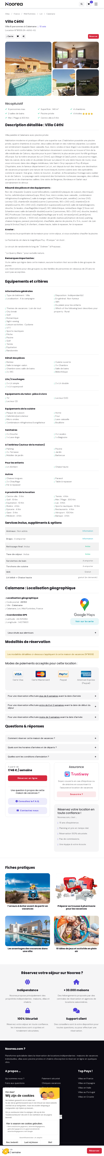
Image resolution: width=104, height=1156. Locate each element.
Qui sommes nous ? (14, 1078)
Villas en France (85, 1078)
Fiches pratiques (13, 1096)
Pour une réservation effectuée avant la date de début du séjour (49, 706)
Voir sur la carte (84, 621)
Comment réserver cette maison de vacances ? (31, 738)
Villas (7, 14)
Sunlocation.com (13, 1101)
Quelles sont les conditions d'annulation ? (28, 756)
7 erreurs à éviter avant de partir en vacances (27, 907)
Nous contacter (50, 1096)
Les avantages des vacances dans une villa (28, 950)
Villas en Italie (84, 1087)
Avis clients (10, 1087)
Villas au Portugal (86, 1092)
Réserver (93, 36)
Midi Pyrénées (29, 14)
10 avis (42, 26)
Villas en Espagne (86, 1083)
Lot (41, 14)
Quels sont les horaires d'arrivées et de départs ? (32, 747)
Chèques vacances (51, 1083)
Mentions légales (50, 1092)
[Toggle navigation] (96, 4)
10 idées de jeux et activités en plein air (76, 950)
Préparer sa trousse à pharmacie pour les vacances (76, 907)
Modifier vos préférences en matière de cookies (28, 1137)
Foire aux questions (15, 1083)
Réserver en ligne (28, 778)
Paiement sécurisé (51, 1078)
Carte (9, 36)
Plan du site (47, 1087)
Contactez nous (27, 810)
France (17, 14)
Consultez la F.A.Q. (28, 801)
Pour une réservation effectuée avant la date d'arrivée (44, 696)
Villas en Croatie (86, 1096)
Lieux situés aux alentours (20, 632)
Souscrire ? (76, 794)
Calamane (50, 14)
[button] (5, 1151)
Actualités (10, 1092)
